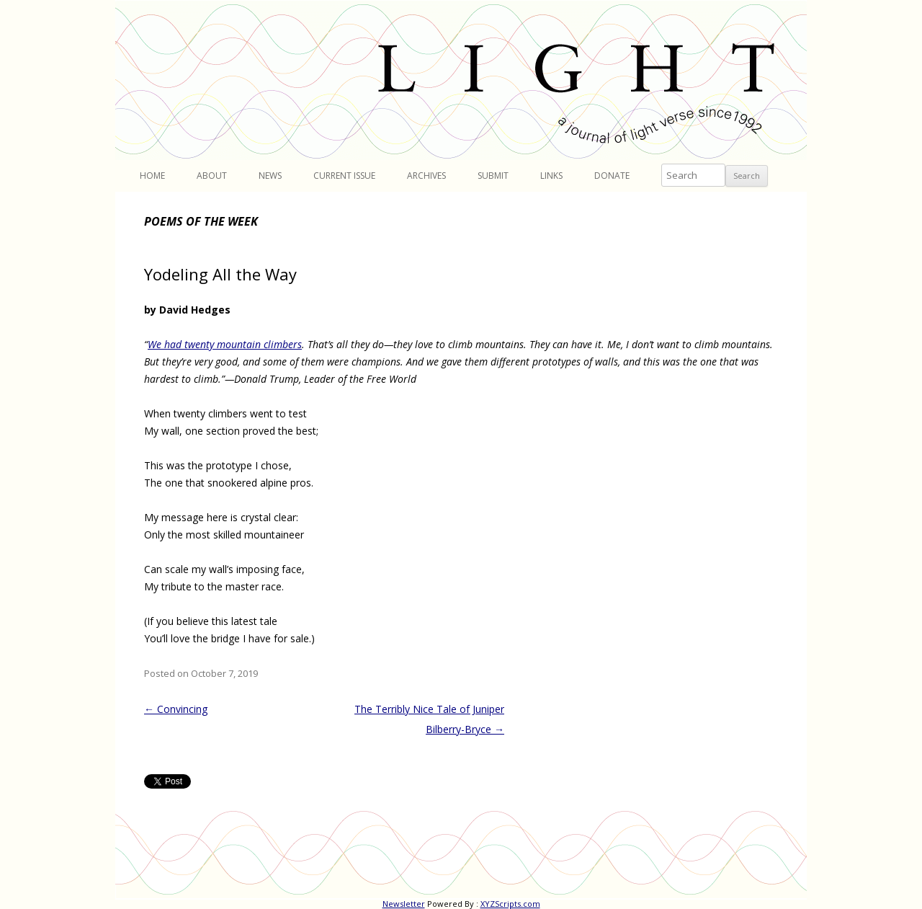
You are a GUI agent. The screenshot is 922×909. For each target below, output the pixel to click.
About (212, 175)
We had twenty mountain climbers (225, 344)
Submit (493, 175)
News (270, 175)
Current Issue (344, 175)
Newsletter (403, 903)
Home (152, 175)
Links (551, 175)
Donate (612, 175)
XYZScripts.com (510, 903)
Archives (426, 175)
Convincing (175, 709)
